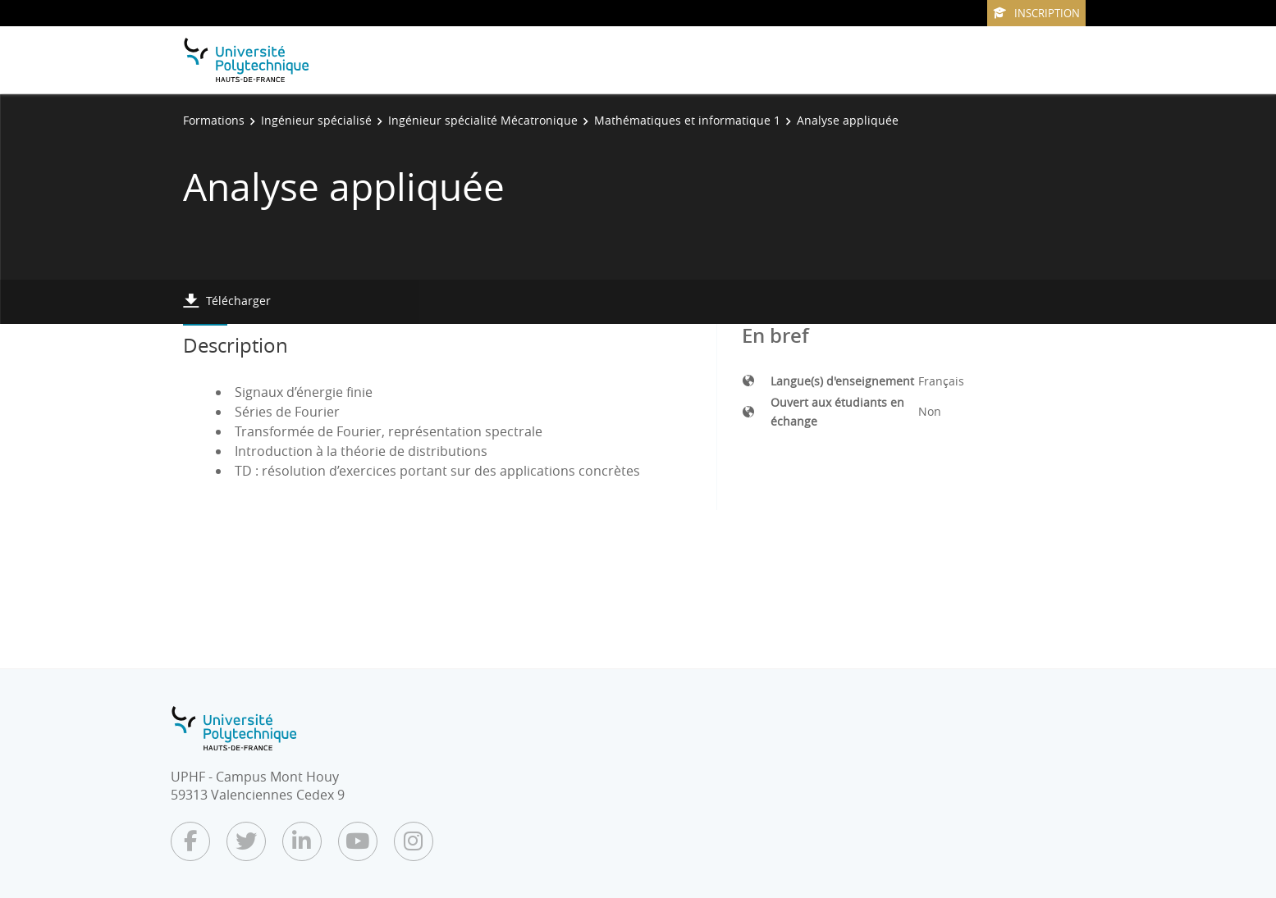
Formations (214, 120)
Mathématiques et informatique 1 (687, 120)
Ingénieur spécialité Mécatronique (483, 120)
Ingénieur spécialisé (316, 120)
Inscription (1036, 13)
